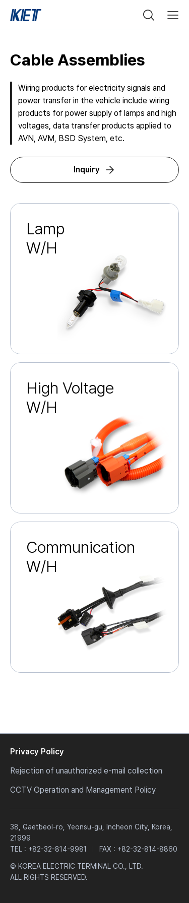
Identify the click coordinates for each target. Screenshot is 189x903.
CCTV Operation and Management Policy (83, 790)
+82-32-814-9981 (57, 849)
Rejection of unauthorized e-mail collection (86, 771)
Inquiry (87, 169)
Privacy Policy (37, 751)
